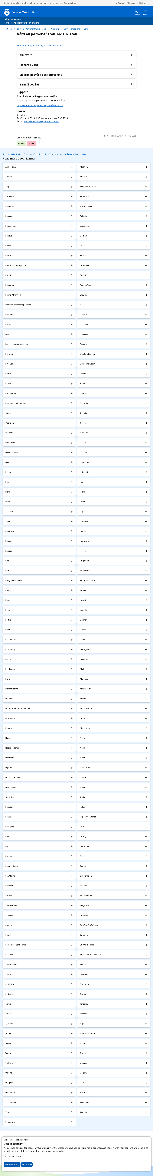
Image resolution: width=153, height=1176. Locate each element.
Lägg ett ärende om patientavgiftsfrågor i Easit (40, 105)
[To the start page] (20, 12)
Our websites (71, 3)
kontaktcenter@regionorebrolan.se (41, 121)
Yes (21, 143)
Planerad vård (28, 65)
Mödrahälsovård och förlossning (40, 74)
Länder (87, 29)
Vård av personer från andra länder (66, 29)
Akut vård (25, 55)
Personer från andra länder (37, 29)
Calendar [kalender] (132, 3)
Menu (145, 12)
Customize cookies (14, 1156)
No (31, 143)
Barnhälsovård (29, 84)
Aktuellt (143, 3)
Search (137, 12)
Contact (120, 3)
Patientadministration (14, 29)
